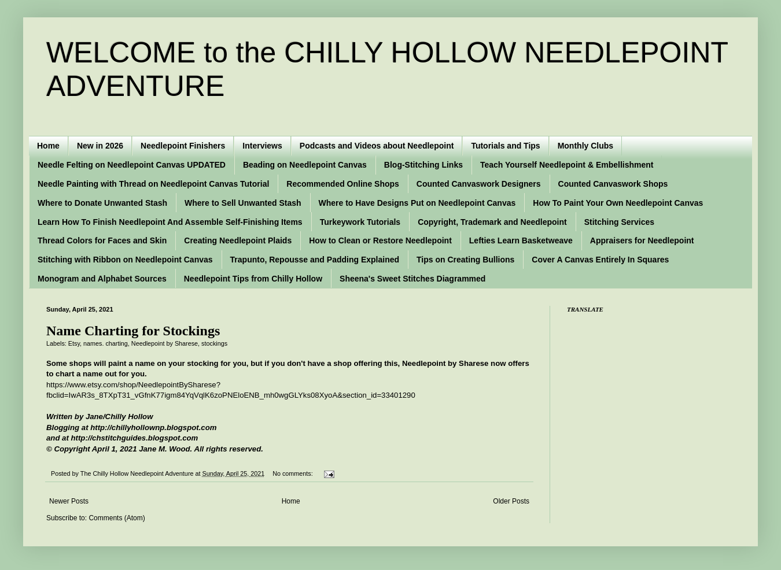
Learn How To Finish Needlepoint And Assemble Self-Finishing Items (170, 222)
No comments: (293, 473)
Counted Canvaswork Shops (613, 183)
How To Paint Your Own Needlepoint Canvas (618, 203)
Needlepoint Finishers (183, 145)
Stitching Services (619, 222)
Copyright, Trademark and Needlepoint (492, 222)
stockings (214, 343)
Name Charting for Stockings (133, 330)
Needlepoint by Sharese (164, 343)
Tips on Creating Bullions (465, 259)
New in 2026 (100, 145)
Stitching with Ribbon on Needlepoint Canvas (125, 259)
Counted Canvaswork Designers (479, 183)
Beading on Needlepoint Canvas (305, 164)
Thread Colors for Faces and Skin (102, 240)
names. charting (105, 343)
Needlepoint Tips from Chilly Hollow (253, 278)
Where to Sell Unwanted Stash (243, 203)
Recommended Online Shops (342, 183)
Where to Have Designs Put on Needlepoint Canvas (417, 203)
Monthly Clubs (585, 145)
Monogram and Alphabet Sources (102, 278)
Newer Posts (69, 501)
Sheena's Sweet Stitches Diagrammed (412, 278)
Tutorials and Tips (505, 145)
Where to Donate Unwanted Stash (102, 203)
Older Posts (511, 501)
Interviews (262, 145)
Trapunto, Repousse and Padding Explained (314, 259)
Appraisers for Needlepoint (642, 240)
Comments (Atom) (117, 518)
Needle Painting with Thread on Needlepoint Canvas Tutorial (153, 183)
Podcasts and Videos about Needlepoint (377, 145)
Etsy (74, 343)
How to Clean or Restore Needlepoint (380, 240)
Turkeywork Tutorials (360, 222)
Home (48, 145)
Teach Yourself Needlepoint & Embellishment (567, 164)
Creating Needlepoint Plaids (238, 240)
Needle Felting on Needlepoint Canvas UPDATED (132, 164)
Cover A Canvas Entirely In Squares (600, 259)
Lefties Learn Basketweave (521, 240)
